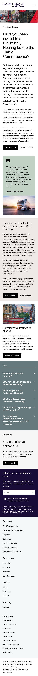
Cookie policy (7, 621)
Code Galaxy (7, 672)
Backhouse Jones (15, 661)
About (5, 587)
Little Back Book (9, 576)
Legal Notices (8, 636)
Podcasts (6, 567)
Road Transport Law (10, 526)
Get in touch (10, 147)
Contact (6, 596)
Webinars (6, 572)
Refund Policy (8, 652)
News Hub (7, 563)
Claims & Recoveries (10, 547)
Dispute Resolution (10, 543)
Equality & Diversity (9, 640)
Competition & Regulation (12, 552)
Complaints (7, 628)
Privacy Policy (8, 617)
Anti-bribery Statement (11, 644)
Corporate (6, 535)
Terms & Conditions (10, 624)
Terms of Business (9, 632)
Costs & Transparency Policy (13, 648)
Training (6, 607)
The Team (6, 592)
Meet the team (26, 147)
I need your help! (12, 355)
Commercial (7, 539)
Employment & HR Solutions (13, 530)
